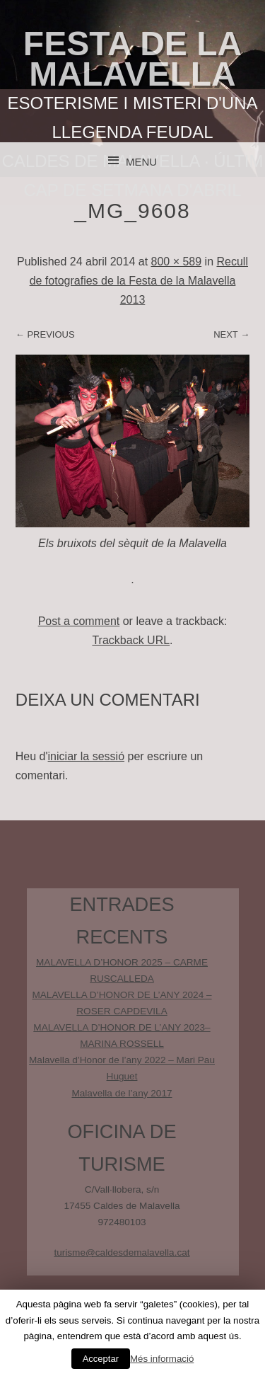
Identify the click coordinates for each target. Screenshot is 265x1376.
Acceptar (101, 1358)
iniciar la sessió (86, 756)
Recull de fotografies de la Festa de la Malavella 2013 (139, 281)
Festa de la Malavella (132, 59)
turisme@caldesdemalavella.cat (121, 1252)
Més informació (162, 1358)
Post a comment (79, 621)
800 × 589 (176, 262)
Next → (231, 334)
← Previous (45, 334)
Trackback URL (131, 640)
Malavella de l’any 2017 (121, 1093)
